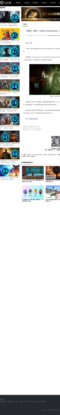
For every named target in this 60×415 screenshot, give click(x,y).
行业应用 (43, 2)
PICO (33, 401)
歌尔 (25, 401)
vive (30, 401)
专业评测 (26, 2)
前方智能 (16, 401)
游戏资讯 (35, 2)
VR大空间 (53, 2)
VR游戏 (49, 35)
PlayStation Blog (33, 118)
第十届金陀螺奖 (3, 401)
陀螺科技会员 (10, 401)
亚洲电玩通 (43, 401)
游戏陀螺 (21, 401)
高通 (28, 401)
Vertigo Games (54, 35)
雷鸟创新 (37, 401)
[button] (54, 19)
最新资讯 (18, 2)
